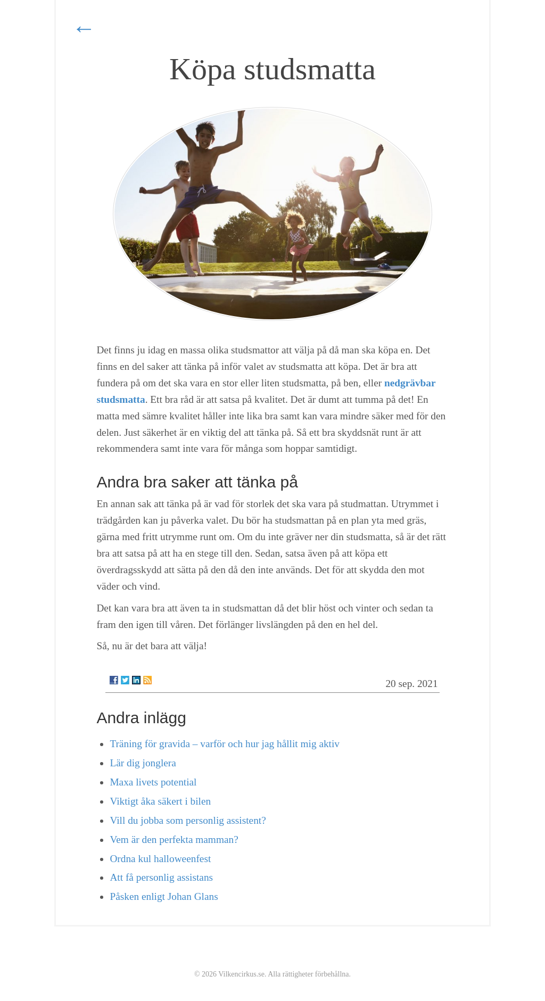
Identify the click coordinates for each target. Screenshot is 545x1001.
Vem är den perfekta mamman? (174, 839)
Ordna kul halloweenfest (160, 858)
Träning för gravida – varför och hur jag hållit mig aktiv (225, 743)
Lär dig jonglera (143, 762)
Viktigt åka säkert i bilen (160, 801)
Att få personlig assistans (161, 877)
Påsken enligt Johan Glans (164, 896)
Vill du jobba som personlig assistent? (188, 820)
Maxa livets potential (153, 782)
